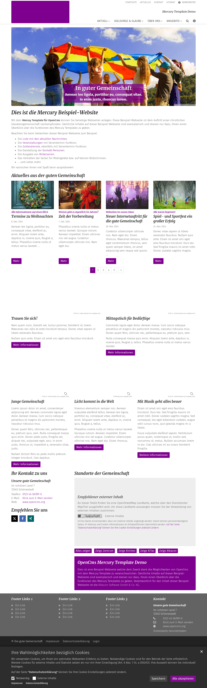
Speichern (158, 678)
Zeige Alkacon (168, 550)
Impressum (17, 683)
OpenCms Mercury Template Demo (112, 562)
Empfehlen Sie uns (29, 510)
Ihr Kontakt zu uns (29, 473)
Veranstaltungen (33, 142)
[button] (185, 21)
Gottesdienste (31, 146)
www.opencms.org (33, 502)
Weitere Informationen (153, 455)
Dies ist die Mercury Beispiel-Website (54, 112)
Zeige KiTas (147, 550)
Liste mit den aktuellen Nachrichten (45, 139)
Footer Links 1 (22, 599)
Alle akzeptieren (183, 678)
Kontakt (159, 599)
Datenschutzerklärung (37, 683)
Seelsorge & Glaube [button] (127, 21)
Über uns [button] (154, 21)
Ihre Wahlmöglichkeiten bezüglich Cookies (50, 652)
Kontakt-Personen (53, 150)
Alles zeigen (83, 550)
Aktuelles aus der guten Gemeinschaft (48, 175)
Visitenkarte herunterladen (169, 631)
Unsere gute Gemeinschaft (31, 481)
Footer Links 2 (69, 599)
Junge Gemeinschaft (27, 401)
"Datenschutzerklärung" (43, 672)
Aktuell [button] (102, 21)
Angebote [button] (173, 21)
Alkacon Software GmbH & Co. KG (118, 585)
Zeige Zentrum (104, 550)
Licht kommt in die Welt (94, 401)
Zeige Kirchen (127, 550)
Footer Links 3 (116, 599)
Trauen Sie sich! (24, 318)
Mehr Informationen (25, 345)
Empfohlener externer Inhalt (100, 497)
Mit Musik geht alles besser (159, 401)
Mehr (16, 261)
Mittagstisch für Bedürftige (128, 318)
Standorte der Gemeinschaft (101, 473)
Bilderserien (46, 154)
